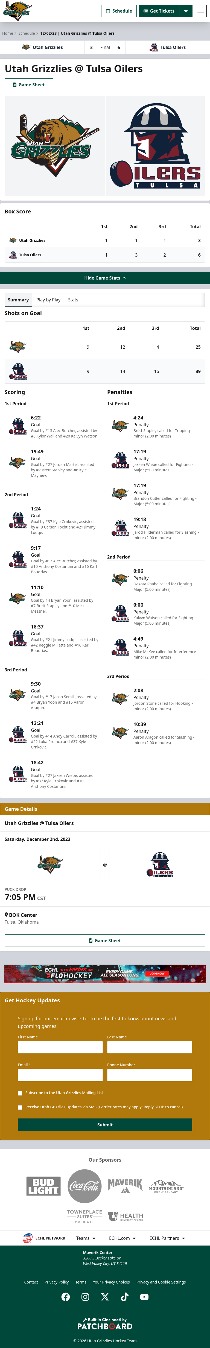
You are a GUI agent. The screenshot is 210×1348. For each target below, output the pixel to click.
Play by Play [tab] (48, 300)
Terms (80, 1282)
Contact (31, 1282)
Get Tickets (159, 11)
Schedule (119, 11)
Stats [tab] (73, 300)
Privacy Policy (57, 1282)
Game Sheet (29, 85)
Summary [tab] (18, 300)
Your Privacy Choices (111, 1282)
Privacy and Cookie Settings (161, 1282)
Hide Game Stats (105, 278)
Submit (105, 1125)
